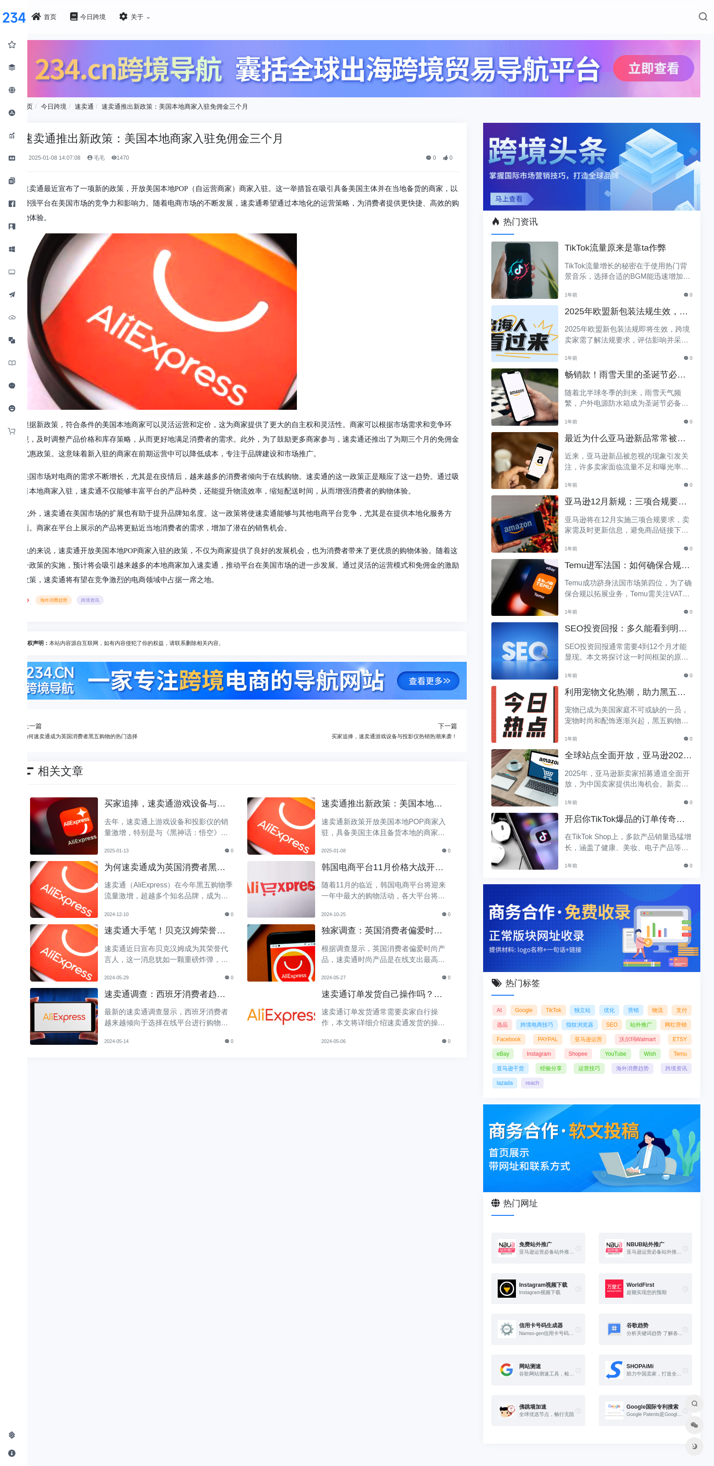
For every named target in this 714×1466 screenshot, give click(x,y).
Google (536, 1000)
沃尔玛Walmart (668, 1030)
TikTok (567, 1000)
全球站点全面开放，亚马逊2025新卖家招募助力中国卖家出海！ (630, 750)
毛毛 (123, 155)
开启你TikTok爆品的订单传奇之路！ (631, 813)
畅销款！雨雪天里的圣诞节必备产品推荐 (631, 369)
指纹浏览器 (613, 1015)
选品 (535, 1015)
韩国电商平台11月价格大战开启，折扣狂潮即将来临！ (393, 864)
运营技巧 (627, 1059)
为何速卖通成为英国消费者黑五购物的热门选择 (189, 864)
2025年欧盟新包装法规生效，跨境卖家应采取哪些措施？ (628, 306)
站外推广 (676, 1015)
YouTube (648, 1044)
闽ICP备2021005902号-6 (410, 1463)
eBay (542, 1044)
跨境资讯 (118, 597)
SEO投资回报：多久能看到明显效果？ (627, 623)
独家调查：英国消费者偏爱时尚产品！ (397, 927)
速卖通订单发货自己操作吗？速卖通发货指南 (397, 991)
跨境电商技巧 (570, 1015)
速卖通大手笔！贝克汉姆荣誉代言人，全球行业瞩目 (189, 927)
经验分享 (589, 1059)
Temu (512, 1059)
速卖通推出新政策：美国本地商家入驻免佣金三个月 (202, 104)
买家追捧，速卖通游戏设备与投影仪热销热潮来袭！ (189, 800)
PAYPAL (587, 1030)
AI (508, 1000)
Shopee (612, 1044)
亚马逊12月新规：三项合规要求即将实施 (627, 496)
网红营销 (517, 1030)
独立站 (599, 1000)
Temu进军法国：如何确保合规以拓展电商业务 (629, 559)
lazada (548, 1073)
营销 (654, 1000)
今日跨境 (81, 104)
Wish (681, 1044)
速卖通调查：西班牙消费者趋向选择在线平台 (189, 991)
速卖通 (111, 104)
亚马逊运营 (624, 1030)
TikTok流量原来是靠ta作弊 (621, 242)
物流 (681, 1000)
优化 (628, 1000)
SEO (646, 1015)
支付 (511, 1015)
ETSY (513, 1044)
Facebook (553, 1030)
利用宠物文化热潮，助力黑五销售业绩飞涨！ (631, 686)
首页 (53, 104)
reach (576, 1073)
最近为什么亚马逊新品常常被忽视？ (631, 432)
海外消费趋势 (81, 597)
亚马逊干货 (548, 1059)
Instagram (576, 1044)
